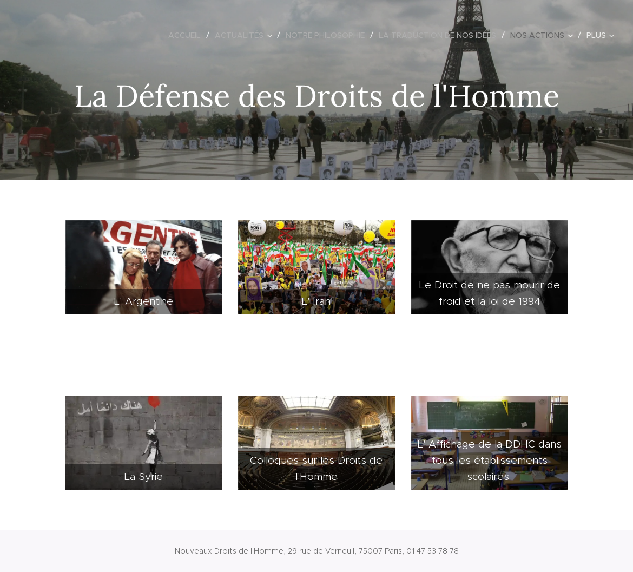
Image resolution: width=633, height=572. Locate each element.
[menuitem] (187, 35)
